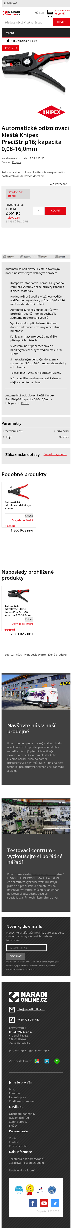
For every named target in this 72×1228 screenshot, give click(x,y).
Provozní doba (18, 1146)
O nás (13, 1138)
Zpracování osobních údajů (26, 1162)
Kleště (33, 41)
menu (10, 33)
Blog (12, 1089)
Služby (13, 1125)
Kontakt (14, 1142)
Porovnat (61, 184)
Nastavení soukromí (22, 1170)
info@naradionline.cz (31, 1009)
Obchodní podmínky (22, 1114)
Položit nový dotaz (55, 454)
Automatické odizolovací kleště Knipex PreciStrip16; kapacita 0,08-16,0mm (18, 610)
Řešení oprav (17, 1097)
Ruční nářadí (20, 41)
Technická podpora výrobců (27, 1159)
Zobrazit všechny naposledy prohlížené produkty (36, 654)
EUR (41, 12)
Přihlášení (10, 3)
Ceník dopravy (18, 1122)
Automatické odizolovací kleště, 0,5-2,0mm (18, 505)
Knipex (16, 162)
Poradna (14, 1093)
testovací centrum (44, 874)
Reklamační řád (19, 1117)
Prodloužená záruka (22, 1101)
